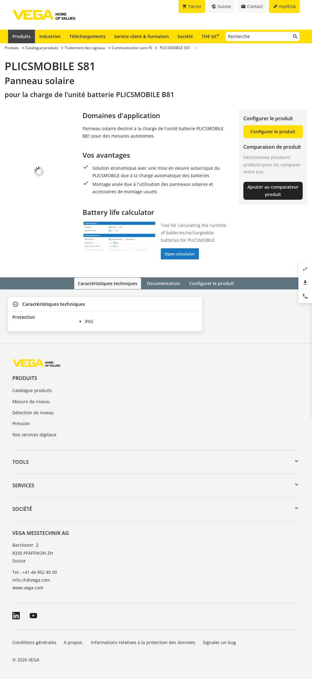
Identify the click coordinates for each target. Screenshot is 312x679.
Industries (50, 36)
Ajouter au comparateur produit (272, 190)
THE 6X (210, 36)
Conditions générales (34, 642)
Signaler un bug (219, 642)
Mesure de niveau (31, 401)
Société (185, 36)
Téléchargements (87, 36)
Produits (21, 36)
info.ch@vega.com (31, 580)
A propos (73, 642)
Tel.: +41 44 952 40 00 (34, 571)
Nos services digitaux (34, 434)
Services (23, 485)
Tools (20, 461)
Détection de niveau (33, 412)
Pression (21, 423)
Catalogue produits (32, 390)
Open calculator (180, 254)
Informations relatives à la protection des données (143, 642)
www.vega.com (27, 587)
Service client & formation (141, 36)
